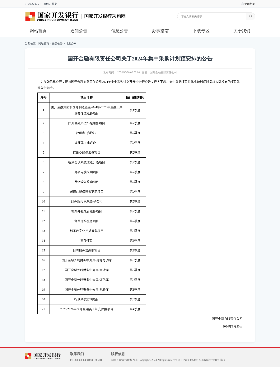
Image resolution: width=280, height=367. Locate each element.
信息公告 (119, 30)
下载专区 (201, 30)
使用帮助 (249, 3)
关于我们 (241, 30)
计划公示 (71, 43)
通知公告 (78, 30)
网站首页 (38, 30)
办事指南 (160, 30)
